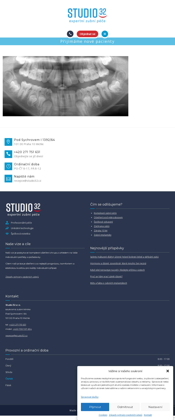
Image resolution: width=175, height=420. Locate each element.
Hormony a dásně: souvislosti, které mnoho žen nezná (118, 263)
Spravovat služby (89, 396)
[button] (168, 371)
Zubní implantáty (102, 235)
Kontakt (148, 415)
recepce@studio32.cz (16, 335)
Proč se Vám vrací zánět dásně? (106, 276)
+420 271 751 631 (17, 324)
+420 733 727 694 (22, 329)
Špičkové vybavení (103, 221)
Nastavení (155, 407)
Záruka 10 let (100, 230)
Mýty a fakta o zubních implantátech (108, 283)
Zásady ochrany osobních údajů (125, 415)
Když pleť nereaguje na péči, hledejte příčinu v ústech (117, 269)
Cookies (103, 415)
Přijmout (95, 407)
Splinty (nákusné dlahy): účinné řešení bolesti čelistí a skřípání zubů (124, 256)
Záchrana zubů (101, 226)
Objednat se (87, 34)
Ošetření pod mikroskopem (108, 217)
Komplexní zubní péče (105, 213)
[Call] (70, 34)
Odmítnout (125, 407)
